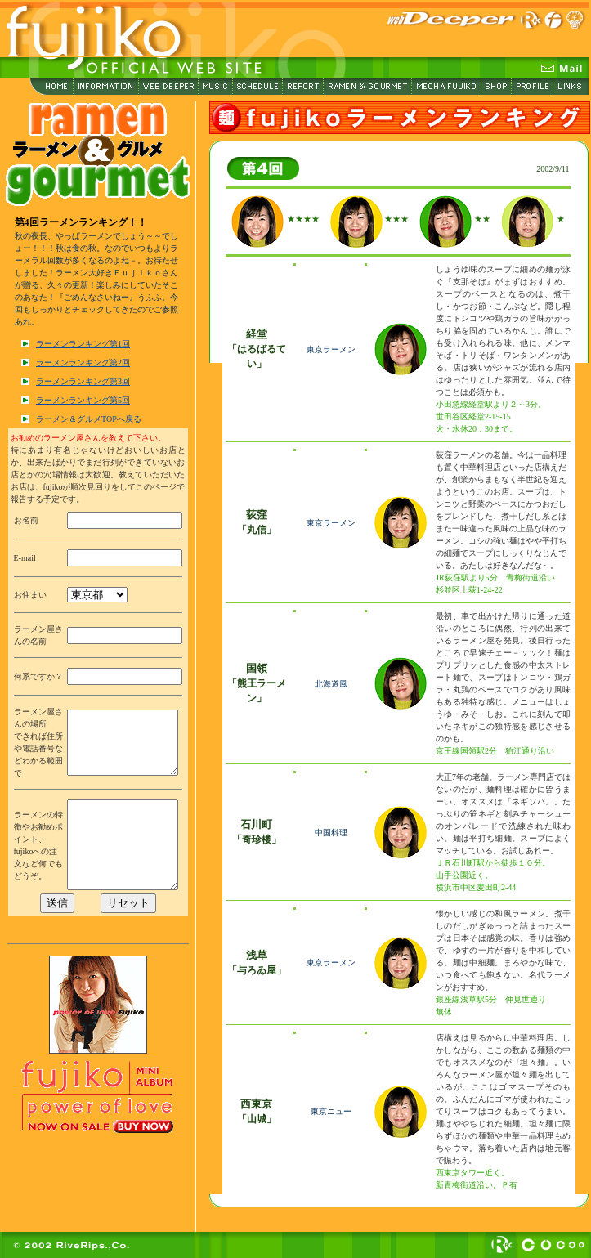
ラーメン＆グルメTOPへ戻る (88, 418)
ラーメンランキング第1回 (83, 343)
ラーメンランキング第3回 (83, 381)
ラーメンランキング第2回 (83, 362)
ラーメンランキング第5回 (83, 400)
